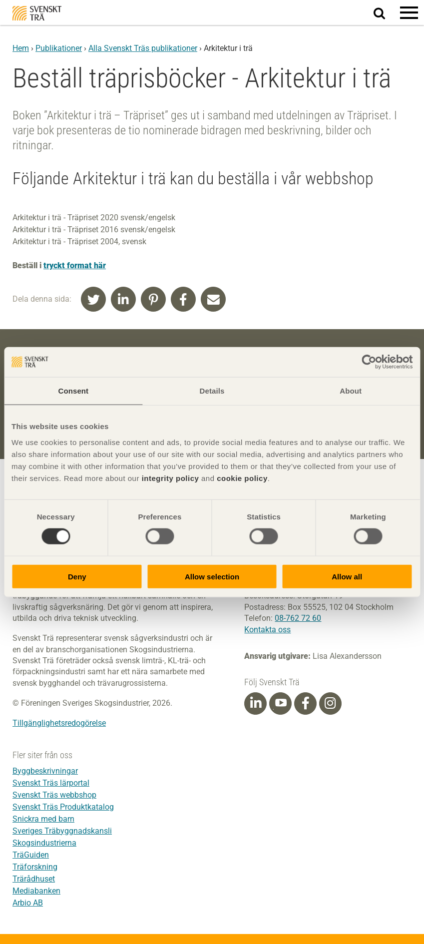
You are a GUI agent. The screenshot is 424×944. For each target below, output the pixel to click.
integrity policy (170, 477)
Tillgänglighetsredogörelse (59, 723)
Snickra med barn (43, 819)
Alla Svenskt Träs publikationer (142, 48)
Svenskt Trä (36, 13)
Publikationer (58, 48)
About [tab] (351, 391)
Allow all (347, 576)
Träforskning (34, 867)
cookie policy (242, 477)
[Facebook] (306, 703)
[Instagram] (330, 703)
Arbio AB (27, 903)
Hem (20, 48)
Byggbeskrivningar (45, 771)
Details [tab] (212, 391)
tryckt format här (74, 265)
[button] (409, 12)
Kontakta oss (267, 629)
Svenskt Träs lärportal (50, 783)
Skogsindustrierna (44, 843)
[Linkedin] (255, 703)
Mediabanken (36, 891)
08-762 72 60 (298, 618)
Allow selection (212, 576)
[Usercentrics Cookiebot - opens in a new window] (369, 362)
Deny (77, 576)
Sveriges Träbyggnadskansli (62, 831)
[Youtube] (280, 703)
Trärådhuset (33, 879)
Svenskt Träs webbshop (54, 795)
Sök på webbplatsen (385, 13)
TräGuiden (30, 855)
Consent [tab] (73, 391)
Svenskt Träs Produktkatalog (63, 807)
